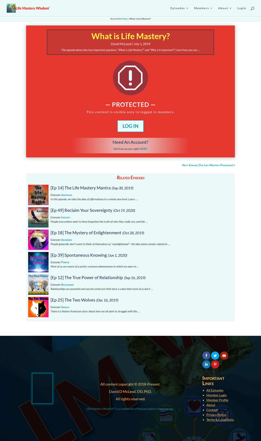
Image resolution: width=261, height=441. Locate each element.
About (210, 405)
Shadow (65, 307)
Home (125, 18)
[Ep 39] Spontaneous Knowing (79, 255)
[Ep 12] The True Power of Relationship (87, 277)
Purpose (65, 262)
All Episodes (214, 390)
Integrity (65, 217)
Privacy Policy (216, 415)
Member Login (216, 395)
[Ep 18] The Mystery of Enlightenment (86, 232)
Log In (130, 126)
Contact (212, 410)
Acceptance (66, 195)
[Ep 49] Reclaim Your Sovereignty (81, 210)
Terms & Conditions (220, 419)
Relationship (67, 284)
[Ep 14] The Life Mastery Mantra (81, 187)
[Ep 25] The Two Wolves (73, 299)
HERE (143, 148)
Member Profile (217, 400)
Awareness (66, 239)
